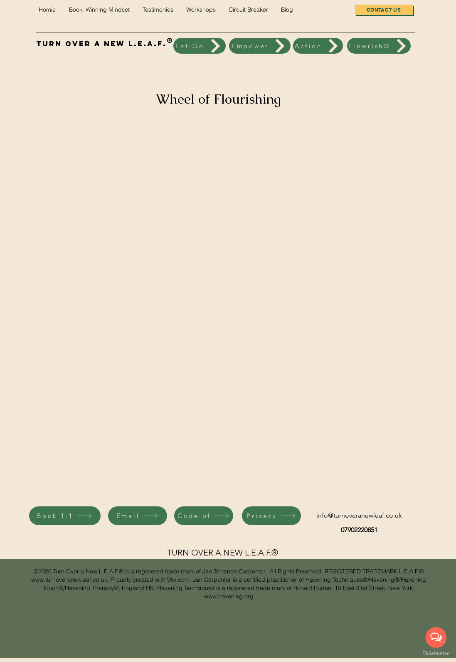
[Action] (318, 46)
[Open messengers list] (436, 637)
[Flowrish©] (379, 46)
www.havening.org (229, 596)
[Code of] (203, 515)
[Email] (137, 515)
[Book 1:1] (65, 515)
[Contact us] (384, 10)
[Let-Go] (199, 46)
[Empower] (260, 46)
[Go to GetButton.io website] (436, 653)
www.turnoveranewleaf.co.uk (69, 579)
